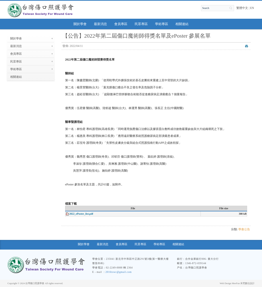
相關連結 (16, 76)
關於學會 (16, 38)
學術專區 (16, 69)
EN (252, 7)
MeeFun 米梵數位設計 (243, 283)
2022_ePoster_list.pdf (81, 213)
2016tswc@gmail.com (119, 272)
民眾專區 (16, 61)
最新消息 (16, 46)
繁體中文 (242, 7)
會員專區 (16, 53)
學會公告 (244, 229)
